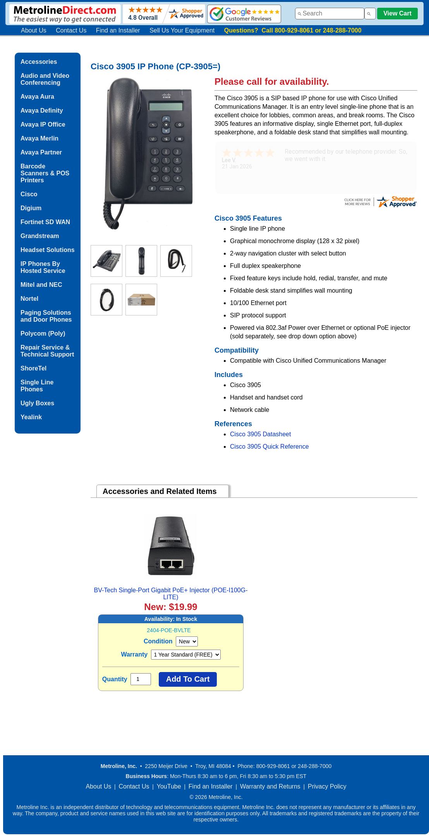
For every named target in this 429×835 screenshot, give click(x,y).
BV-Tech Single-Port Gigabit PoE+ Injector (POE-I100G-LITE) (170, 593)
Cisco (29, 194)
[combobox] (329, 13)
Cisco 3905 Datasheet (260, 434)
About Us (33, 30)
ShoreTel (33, 368)
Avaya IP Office (43, 124)
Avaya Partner (41, 152)
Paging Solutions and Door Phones (46, 316)
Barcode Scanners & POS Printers (45, 173)
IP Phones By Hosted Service (43, 267)
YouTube (169, 786)
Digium (31, 208)
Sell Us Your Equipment (181, 30)
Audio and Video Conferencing (45, 79)
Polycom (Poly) (43, 333)
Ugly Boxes (37, 403)
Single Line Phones (37, 386)
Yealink (31, 417)
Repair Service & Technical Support (47, 351)
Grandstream (40, 236)
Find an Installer (118, 30)
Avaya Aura (37, 96)
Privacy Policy (327, 786)
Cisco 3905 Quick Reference (269, 446)
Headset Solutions (48, 250)
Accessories (39, 61)
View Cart (397, 13)
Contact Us (71, 30)
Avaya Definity (42, 110)
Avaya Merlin (39, 138)
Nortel (29, 298)
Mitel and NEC (41, 284)
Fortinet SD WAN (45, 222)
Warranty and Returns (270, 786)
